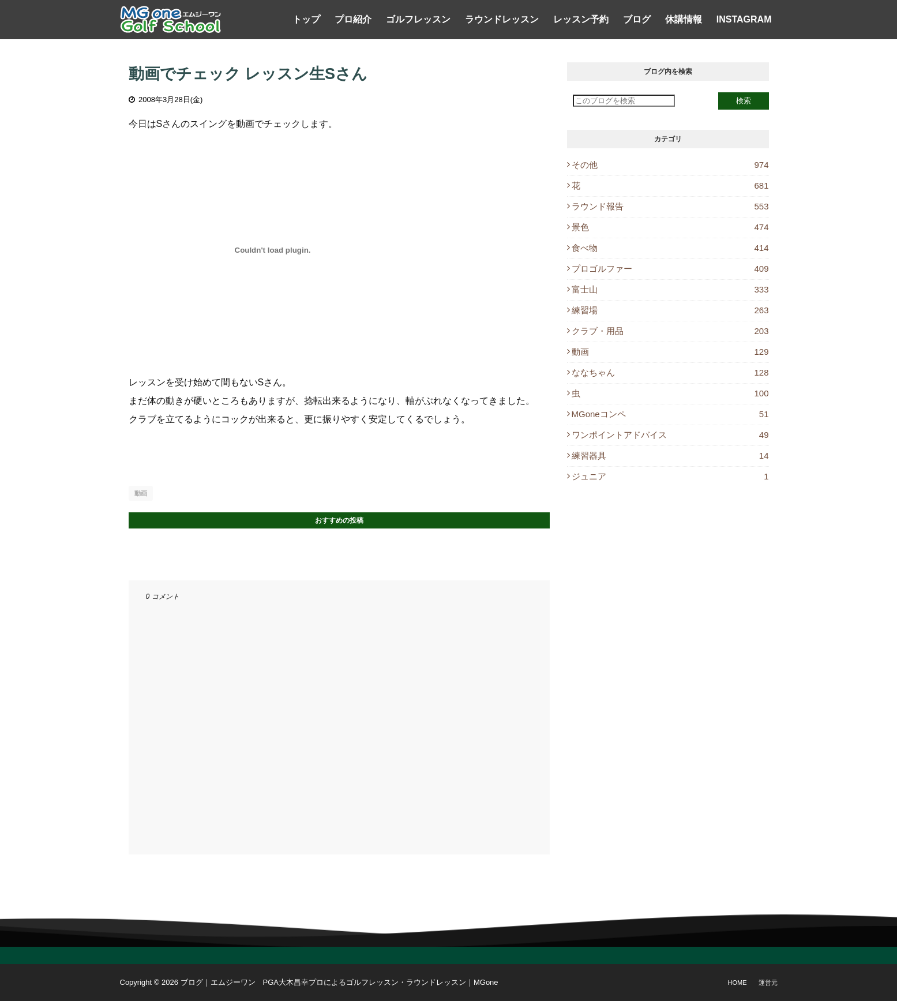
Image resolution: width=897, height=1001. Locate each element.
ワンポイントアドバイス (670, 435)
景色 (670, 227)
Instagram (744, 19)
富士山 (670, 289)
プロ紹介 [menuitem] (353, 19)
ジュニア (670, 476)
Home (737, 982)
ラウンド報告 (670, 206)
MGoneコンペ (670, 414)
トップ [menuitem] (306, 19)
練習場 (670, 310)
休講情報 (683, 19)
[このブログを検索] (624, 101)
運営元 (768, 982)
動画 (140, 493)
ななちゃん (670, 372)
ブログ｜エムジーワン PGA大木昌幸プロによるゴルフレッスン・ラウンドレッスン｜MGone (339, 982)
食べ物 (670, 248)
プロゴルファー (670, 268)
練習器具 (670, 455)
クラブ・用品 (670, 331)
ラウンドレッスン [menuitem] (502, 19)
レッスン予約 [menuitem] (581, 19)
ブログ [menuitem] (637, 19)
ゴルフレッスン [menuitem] (418, 19)
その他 (670, 165)
